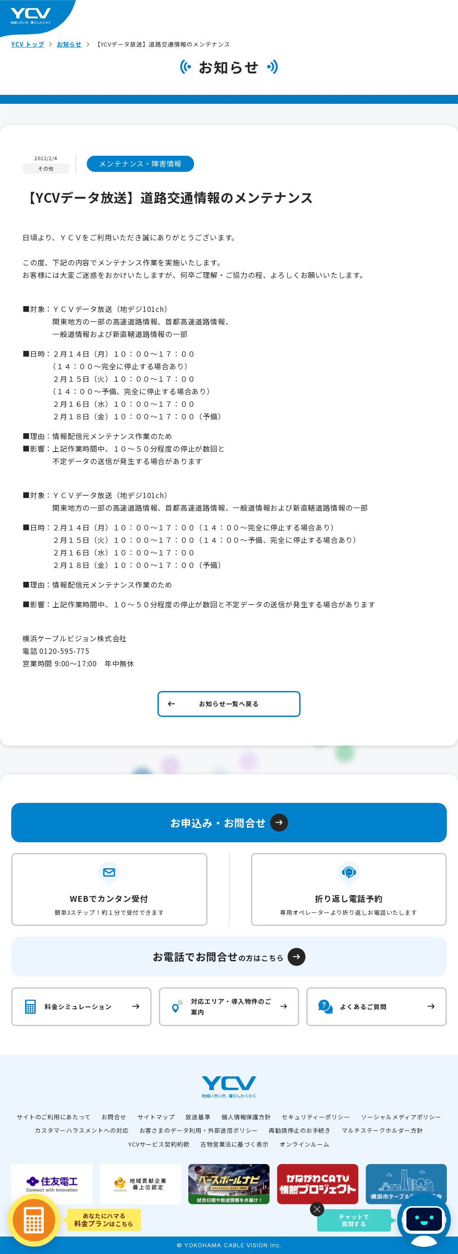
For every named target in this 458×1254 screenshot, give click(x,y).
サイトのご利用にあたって (54, 1117)
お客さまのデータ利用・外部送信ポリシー (199, 1130)
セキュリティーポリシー (316, 1117)
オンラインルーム (305, 1144)
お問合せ (114, 1117)
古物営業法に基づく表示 (234, 1144)
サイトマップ (156, 1117)
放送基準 (198, 1117)
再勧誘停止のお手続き (300, 1130)
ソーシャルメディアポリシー (401, 1117)
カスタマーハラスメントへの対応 (81, 1130)
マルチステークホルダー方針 (382, 1130)
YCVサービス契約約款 (159, 1144)
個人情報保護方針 (246, 1117)
